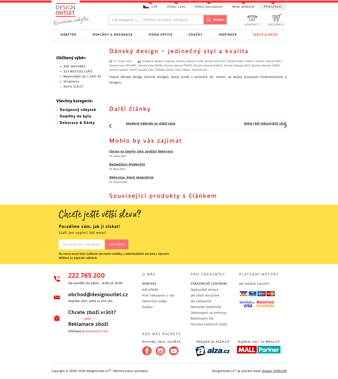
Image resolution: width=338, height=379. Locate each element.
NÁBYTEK (68, 34)
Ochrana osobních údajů (209, 324)
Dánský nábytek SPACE (123, 70)
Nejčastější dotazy (204, 289)
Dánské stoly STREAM (151, 70)
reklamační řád (96, 331)
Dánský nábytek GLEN (189, 61)
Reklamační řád (202, 318)
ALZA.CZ (222, 341)
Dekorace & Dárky (77, 123)
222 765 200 (86, 275)
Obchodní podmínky (206, 307)
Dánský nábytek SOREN (266, 65)
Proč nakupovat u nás (158, 295)
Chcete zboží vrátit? (92, 312)
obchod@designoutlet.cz (98, 294)
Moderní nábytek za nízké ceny (142, 123)
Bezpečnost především (127, 164)
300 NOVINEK (74, 66)
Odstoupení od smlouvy (208, 313)
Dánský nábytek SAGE (237, 65)
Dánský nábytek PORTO (178, 65)
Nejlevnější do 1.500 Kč (82, 76)
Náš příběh (150, 289)
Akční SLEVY (73, 86)
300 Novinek (199, 70)
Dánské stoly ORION (150, 65)
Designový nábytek (78, 110)
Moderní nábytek (165, 61)
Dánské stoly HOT (214, 61)
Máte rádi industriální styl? (257, 123)
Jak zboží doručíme (205, 295)
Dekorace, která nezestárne (131, 177)
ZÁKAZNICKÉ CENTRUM (209, 283)
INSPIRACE (228, 34)
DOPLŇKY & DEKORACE (113, 34)
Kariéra (147, 307)
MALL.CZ (273, 341)
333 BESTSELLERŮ (77, 71)
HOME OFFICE (161, 34)
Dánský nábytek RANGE (208, 65)
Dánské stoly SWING (178, 70)
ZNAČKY (195, 34)
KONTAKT (149, 283)
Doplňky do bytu (75, 116)
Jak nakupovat (201, 301)
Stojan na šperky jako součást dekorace (141, 151)
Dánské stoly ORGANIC (123, 65)
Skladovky (71, 81)
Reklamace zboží (88, 324)
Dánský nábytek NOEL (268, 61)
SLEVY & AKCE (265, 34)
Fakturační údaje (154, 301)
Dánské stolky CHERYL (240, 61)
